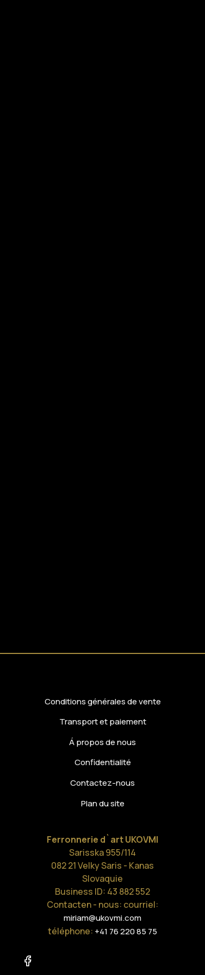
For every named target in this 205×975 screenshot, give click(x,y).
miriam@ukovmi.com (102, 917)
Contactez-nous (102, 782)
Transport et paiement (102, 721)
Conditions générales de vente (103, 701)
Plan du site (103, 803)
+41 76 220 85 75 (126, 931)
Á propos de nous (102, 742)
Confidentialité (102, 762)
